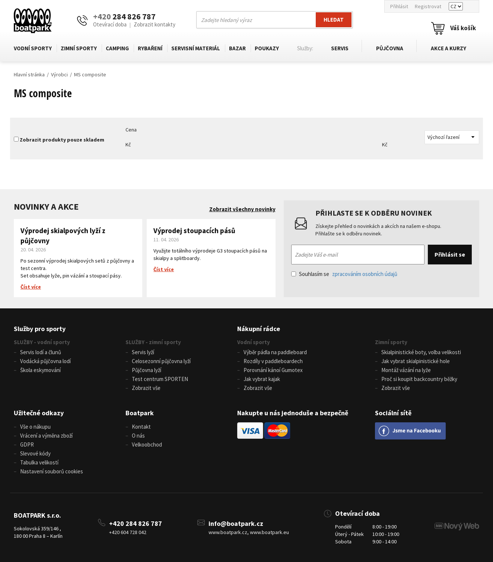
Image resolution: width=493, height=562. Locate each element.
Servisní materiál (195, 48)
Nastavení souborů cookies (51, 471)
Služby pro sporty (40, 328)
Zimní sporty (79, 48)
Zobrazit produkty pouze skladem (62, 139)
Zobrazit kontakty (154, 24)
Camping (117, 48)
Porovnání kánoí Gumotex (273, 370)
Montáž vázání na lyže (406, 370)
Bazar (237, 48)
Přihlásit (399, 6)
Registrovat (428, 6)
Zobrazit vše (146, 387)
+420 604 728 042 (127, 532)
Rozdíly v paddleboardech (273, 361)
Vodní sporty (33, 48)
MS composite (90, 74)
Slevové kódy (35, 453)
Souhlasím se (344, 274)
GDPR (27, 444)
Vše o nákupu (35, 426)
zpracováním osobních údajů (364, 273)
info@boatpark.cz (236, 523)
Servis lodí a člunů (40, 352)
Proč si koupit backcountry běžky (419, 378)
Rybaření (150, 48)
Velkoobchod (147, 444)
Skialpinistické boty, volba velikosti (421, 352)
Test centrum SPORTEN (160, 378)
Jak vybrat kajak (262, 378)
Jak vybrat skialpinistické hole (415, 361)
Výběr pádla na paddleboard (275, 352)
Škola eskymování (40, 370)
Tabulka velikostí (39, 462)
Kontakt (141, 426)
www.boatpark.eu (269, 532)
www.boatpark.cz (228, 532)
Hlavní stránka (29, 74)
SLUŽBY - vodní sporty (42, 342)
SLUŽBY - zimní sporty (153, 342)
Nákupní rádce (258, 328)
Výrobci (59, 74)
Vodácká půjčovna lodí (45, 361)
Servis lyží (143, 352)
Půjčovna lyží (146, 370)
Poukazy (267, 48)
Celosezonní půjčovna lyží (161, 361)
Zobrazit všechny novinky (242, 209)
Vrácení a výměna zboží (46, 435)
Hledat (334, 19)
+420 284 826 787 (135, 523)
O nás (138, 435)
